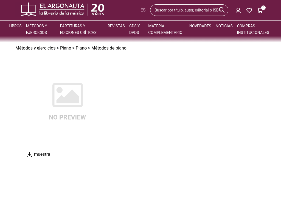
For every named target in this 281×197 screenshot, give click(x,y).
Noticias (224, 26)
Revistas (116, 26)
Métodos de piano (109, 48)
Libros (15, 26)
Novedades (200, 26)
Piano (65, 48)
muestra (38, 154)
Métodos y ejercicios (35, 48)
